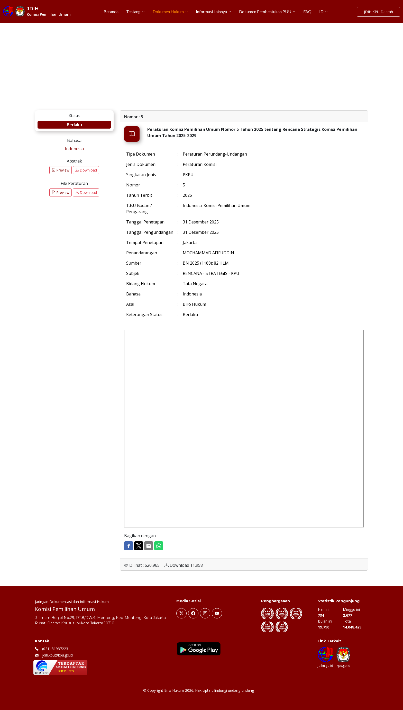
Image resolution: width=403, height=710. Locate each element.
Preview (60, 170)
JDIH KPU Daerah (378, 11)
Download (86, 170)
